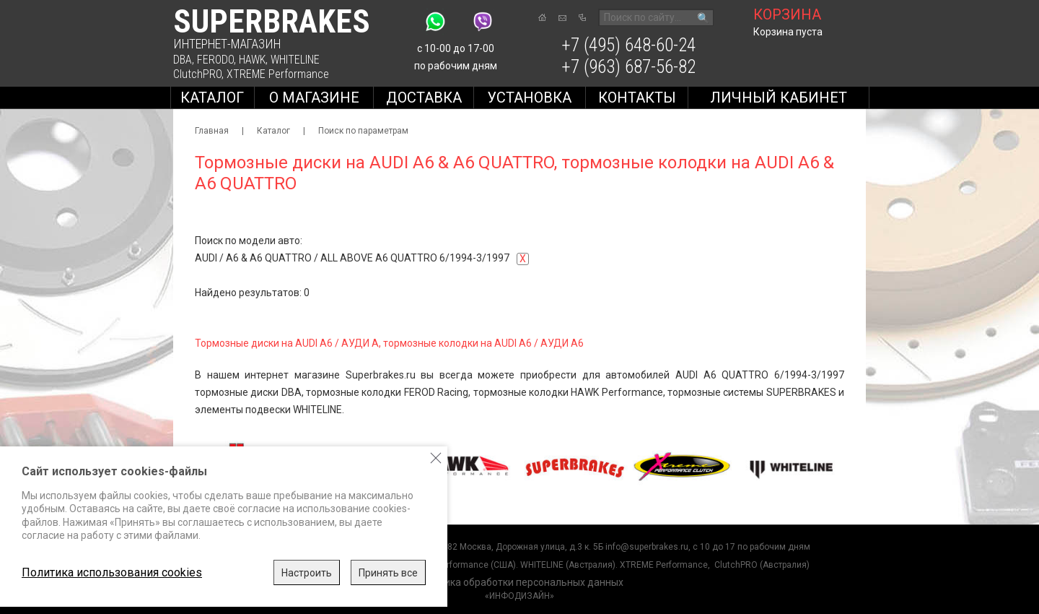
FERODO (215, 59)
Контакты (637, 97)
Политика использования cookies (112, 572)
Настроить (306, 573)
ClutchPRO (197, 74)
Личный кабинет (778, 97)
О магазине (314, 97)
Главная (212, 131)
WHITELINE (295, 59)
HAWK (252, 59)
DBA (182, 59)
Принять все (388, 573)
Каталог (212, 97)
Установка (529, 97)
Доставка (424, 97)
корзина (787, 14)
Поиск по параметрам (363, 131)
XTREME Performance (278, 74)
